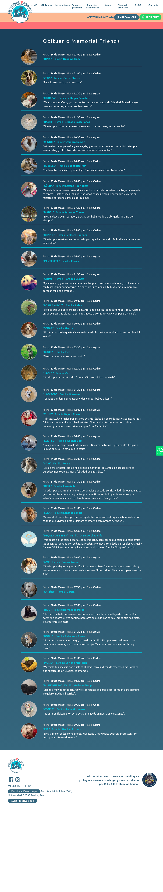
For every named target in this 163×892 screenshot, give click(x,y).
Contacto (153, 5)
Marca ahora (126, 17)
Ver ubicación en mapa (24, 791)
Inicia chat (150, 17)
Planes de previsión (122, 6)
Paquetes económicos (92, 6)
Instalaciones (61, 5)
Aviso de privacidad (22, 800)
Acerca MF (31, 5)
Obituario (46, 5)
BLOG (138, 5)
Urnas (107, 5)
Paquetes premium (77, 6)
